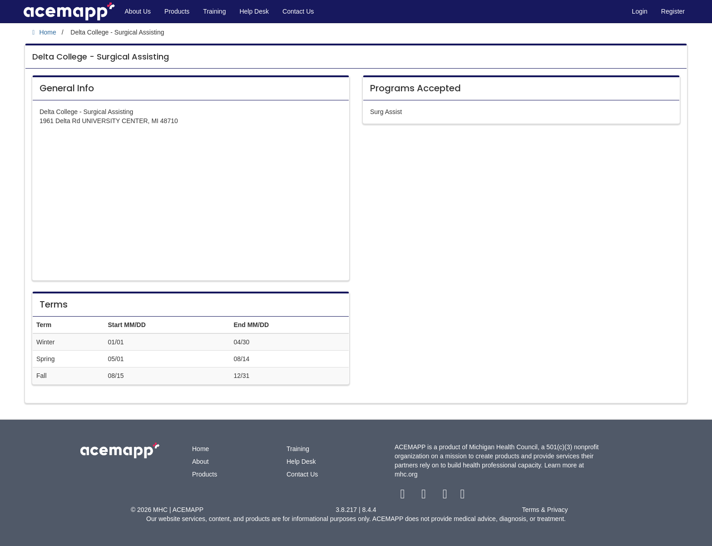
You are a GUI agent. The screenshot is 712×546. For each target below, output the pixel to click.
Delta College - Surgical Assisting (100, 56)
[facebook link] (403, 496)
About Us (138, 11)
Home (200, 448)
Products (176, 11)
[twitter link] (425, 496)
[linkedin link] (462, 496)
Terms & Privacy (545, 509)
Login (640, 11)
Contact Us (298, 11)
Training (214, 11)
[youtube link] (446, 496)
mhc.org (406, 474)
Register (673, 11)
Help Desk (254, 11)
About (200, 461)
